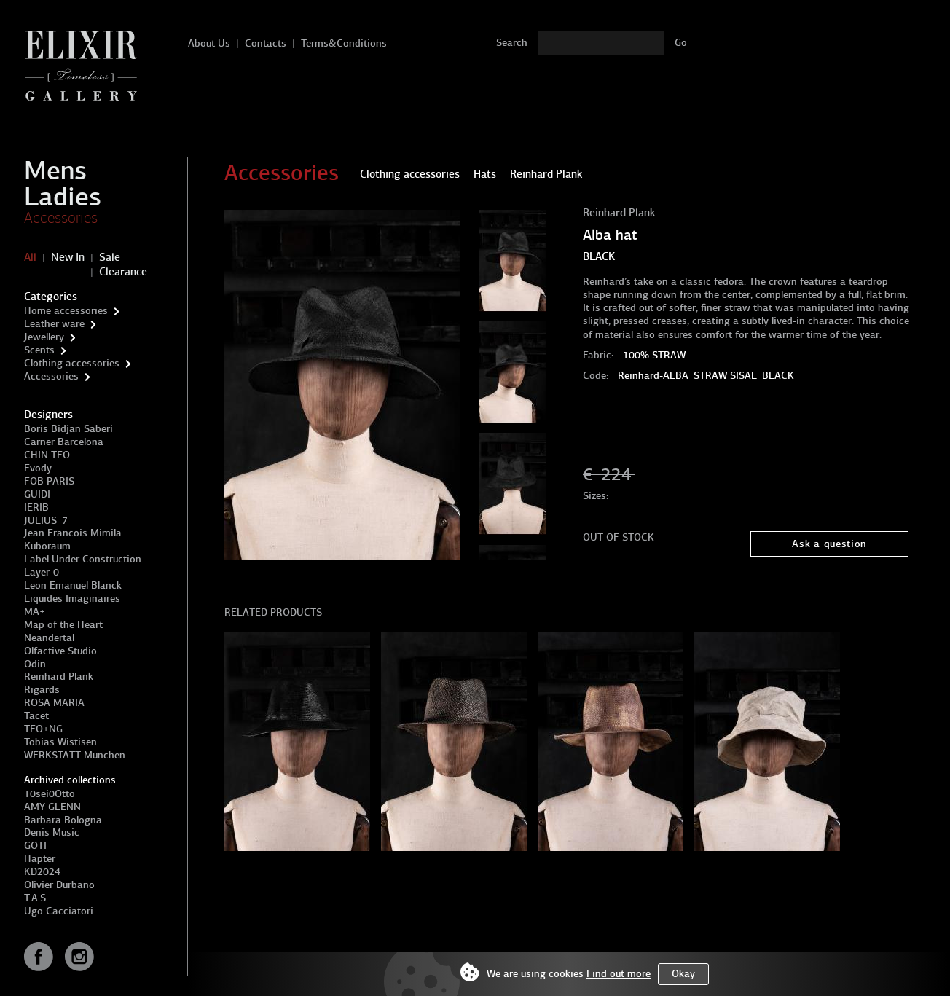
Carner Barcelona (63, 442)
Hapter (39, 858)
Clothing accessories (71, 363)
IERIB (36, 507)
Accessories (61, 217)
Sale (109, 257)
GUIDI (37, 494)
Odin (35, 664)
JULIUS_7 (46, 520)
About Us (209, 43)
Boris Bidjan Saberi (68, 429)
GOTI (35, 845)
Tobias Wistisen (60, 742)
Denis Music (51, 832)
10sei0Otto (49, 794)
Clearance (123, 271)
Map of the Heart (63, 625)
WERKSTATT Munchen (74, 755)
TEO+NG (43, 729)
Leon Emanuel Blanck (73, 585)
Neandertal (49, 638)
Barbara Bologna (63, 820)
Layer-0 (41, 572)
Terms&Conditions (344, 43)
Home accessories (66, 311)
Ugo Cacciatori (58, 911)
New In (68, 257)
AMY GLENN (52, 807)
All (30, 257)
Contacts (265, 43)
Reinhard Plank (58, 676)
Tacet (36, 716)
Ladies (62, 197)
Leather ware (54, 324)
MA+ (34, 611)
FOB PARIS (49, 481)
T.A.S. (36, 898)
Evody (38, 468)
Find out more (618, 974)
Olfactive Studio (60, 651)
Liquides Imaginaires (72, 598)
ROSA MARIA (54, 703)
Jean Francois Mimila (73, 533)
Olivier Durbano (59, 885)
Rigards (42, 689)
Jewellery (44, 337)
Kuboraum (47, 546)
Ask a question (829, 544)
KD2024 (42, 872)
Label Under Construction (82, 559)
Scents (39, 350)
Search (511, 42)
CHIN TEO (47, 455)
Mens (55, 170)
